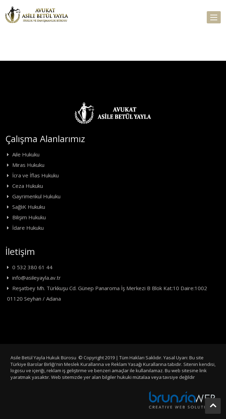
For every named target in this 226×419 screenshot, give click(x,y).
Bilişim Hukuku (29, 217)
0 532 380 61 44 (32, 267)
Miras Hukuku (28, 164)
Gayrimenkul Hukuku (36, 196)
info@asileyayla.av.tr (36, 277)
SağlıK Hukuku (28, 206)
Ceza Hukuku (27, 185)
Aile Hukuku (26, 154)
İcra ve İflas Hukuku (35, 175)
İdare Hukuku (28, 227)
